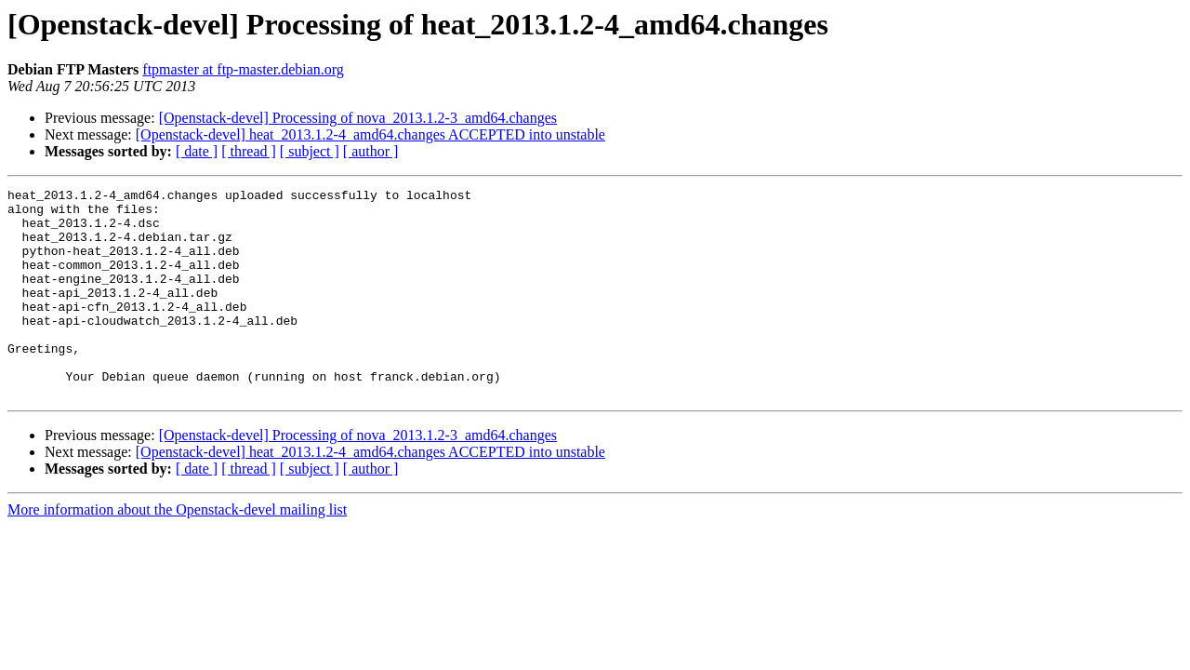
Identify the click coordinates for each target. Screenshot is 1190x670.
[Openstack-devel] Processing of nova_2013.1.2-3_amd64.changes (358, 118)
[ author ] (371, 151)
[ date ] (197, 151)
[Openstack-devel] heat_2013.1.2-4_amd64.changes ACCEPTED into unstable (370, 134)
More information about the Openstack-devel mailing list (177, 551)
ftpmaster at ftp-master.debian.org (243, 69)
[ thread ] (248, 151)
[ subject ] (309, 151)
